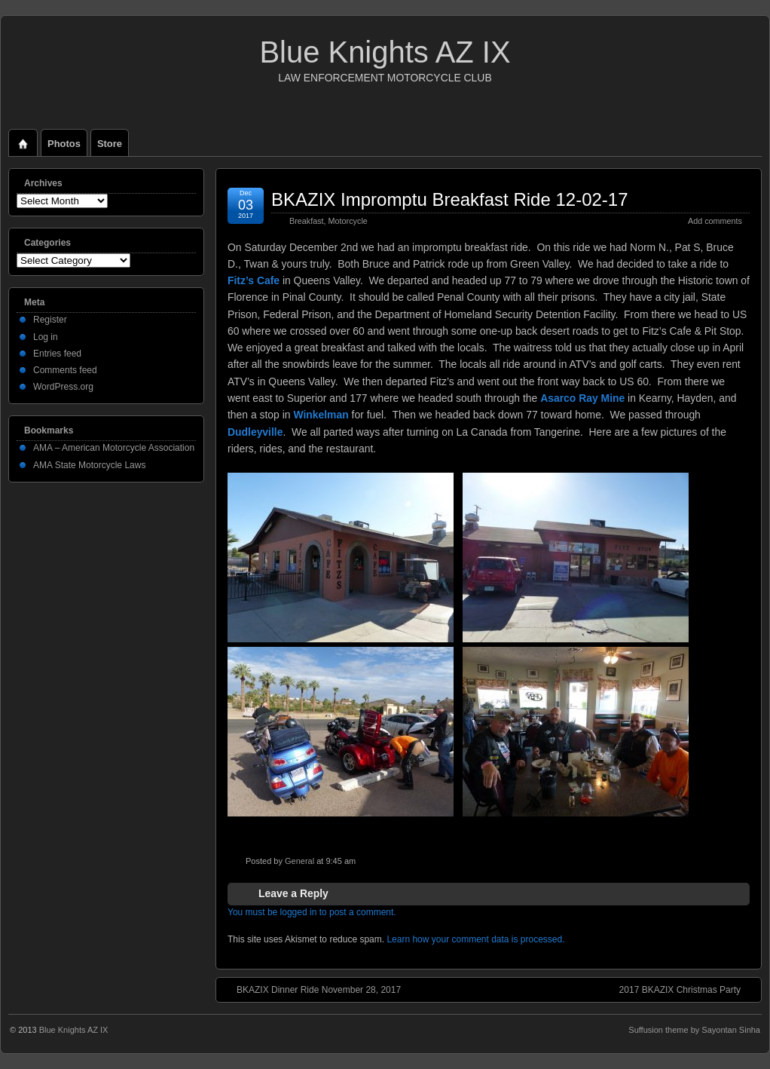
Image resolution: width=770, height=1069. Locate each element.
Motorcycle (348, 220)
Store (109, 143)
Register (50, 319)
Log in (45, 337)
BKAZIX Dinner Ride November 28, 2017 (311, 989)
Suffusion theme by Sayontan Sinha (694, 1029)
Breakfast (306, 220)
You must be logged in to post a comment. (312, 912)
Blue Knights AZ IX (384, 52)
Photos (64, 143)
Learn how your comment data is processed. (475, 939)
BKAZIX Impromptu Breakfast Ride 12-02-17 (449, 199)
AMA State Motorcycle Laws (89, 465)
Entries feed (57, 353)
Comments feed (65, 370)
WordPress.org (63, 386)
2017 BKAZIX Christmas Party (687, 989)
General (299, 860)
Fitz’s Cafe (254, 280)
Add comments (715, 220)
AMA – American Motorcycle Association (113, 448)
